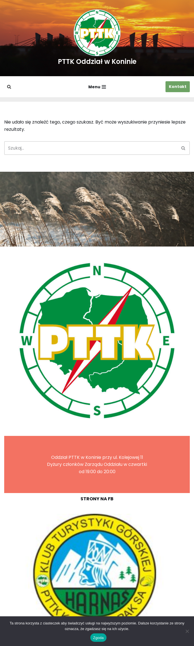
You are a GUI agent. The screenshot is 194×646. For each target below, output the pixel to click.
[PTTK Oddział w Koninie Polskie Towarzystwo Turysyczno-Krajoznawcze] (97, 38)
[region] (97, 573)
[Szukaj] (9, 87)
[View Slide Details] (97, 573)
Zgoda (98, 638)
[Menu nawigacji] (97, 87)
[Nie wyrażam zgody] (187, 631)
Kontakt (177, 86)
